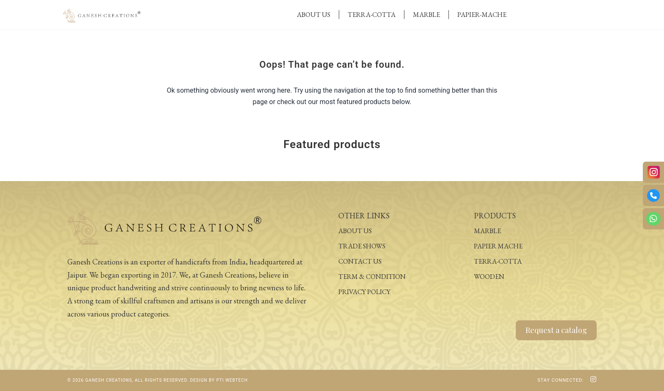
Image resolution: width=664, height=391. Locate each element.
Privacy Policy (364, 291)
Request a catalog (556, 330)
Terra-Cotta (372, 14)
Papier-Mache (481, 14)
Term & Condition (372, 276)
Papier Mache (498, 246)
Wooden (489, 276)
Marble (426, 14)
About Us (313, 14)
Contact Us (360, 261)
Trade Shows (361, 246)
